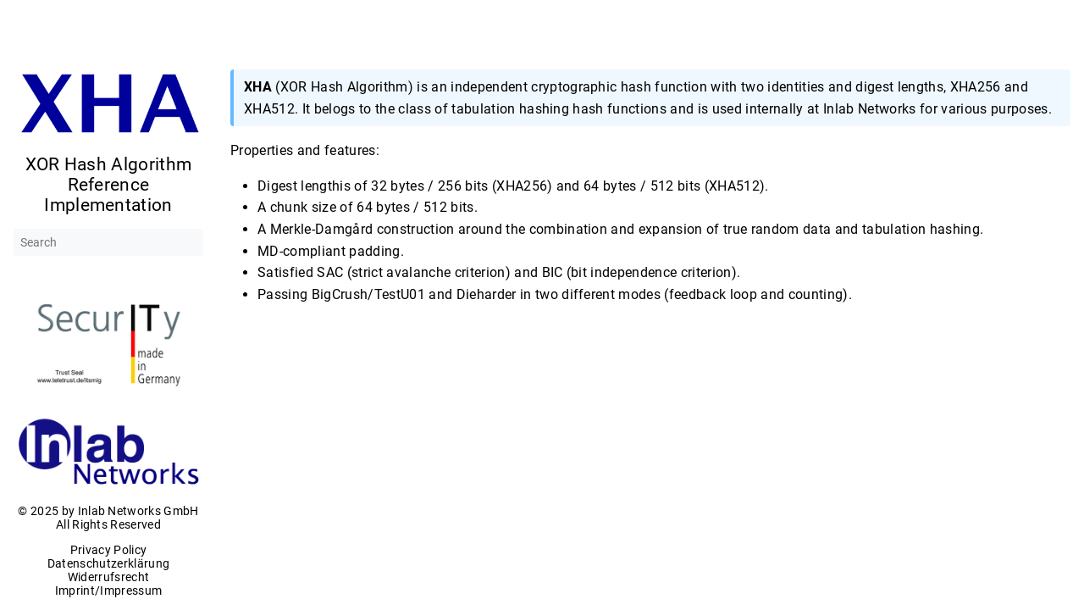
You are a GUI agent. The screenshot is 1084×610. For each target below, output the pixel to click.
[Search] (108, 242)
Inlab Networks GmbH (138, 511)
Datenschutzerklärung (108, 563)
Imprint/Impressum (109, 590)
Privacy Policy (108, 550)
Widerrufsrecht (109, 577)
